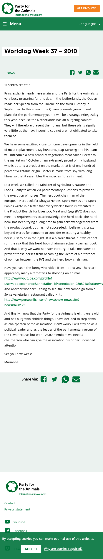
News (11, 73)
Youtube (14, 522)
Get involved (86, 8)
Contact (9, 503)
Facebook (15, 531)
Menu (12, 24)
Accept (31, 549)
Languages (87, 24)
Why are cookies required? (63, 549)
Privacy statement (17, 509)
